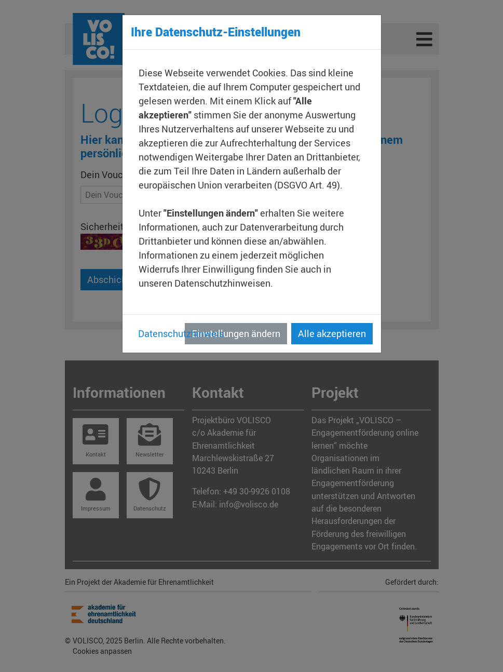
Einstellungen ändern (236, 333)
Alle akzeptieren (332, 333)
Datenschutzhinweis (181, 333)
